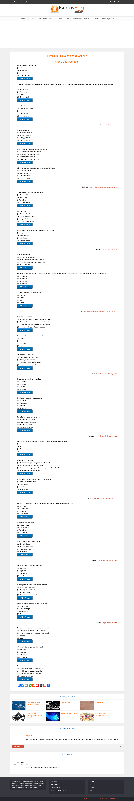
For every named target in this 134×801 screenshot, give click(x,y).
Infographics (54, 784)
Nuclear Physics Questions (69, 713)
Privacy (18, 1)
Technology (105, 19)
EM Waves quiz (65, 702)
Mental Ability (42, 19)
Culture (87, 19)
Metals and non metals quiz (107, 560)
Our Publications (55, 787)
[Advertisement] (67, 35)
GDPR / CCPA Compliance (58, 790)
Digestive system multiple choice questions (102, 311)
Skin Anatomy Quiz (101, 702)
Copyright (24, 1)
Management (76, 19)
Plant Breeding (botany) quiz (107, 374)
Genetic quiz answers (109, 249)
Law (67, 19)
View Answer (25, 79)
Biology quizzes (111, 125)
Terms (29, 1)
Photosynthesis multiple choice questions (103, 187)
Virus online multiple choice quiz (106, 436)
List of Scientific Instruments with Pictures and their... (34, 715)
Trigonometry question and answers (104, 498)
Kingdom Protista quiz (109, 623)
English (60, 19)
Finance (52, 19)
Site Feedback (55, 781)
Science (23, 19)
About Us (12, 1)
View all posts (18, 746)
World (32, 19)
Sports (96, 19)
